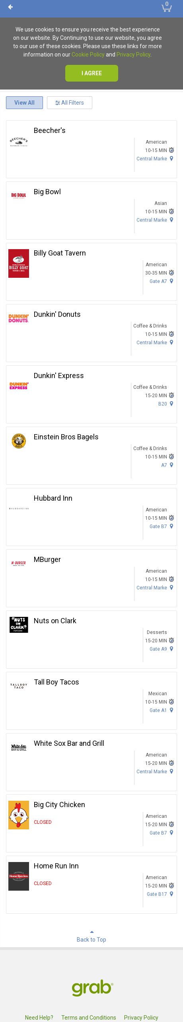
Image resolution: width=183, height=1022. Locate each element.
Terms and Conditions (88, 1017)
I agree (92, 73)
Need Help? (39, 1017)
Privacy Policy (133, 54)
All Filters (69, 102)
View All (24, 102)
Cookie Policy (88, 54)
